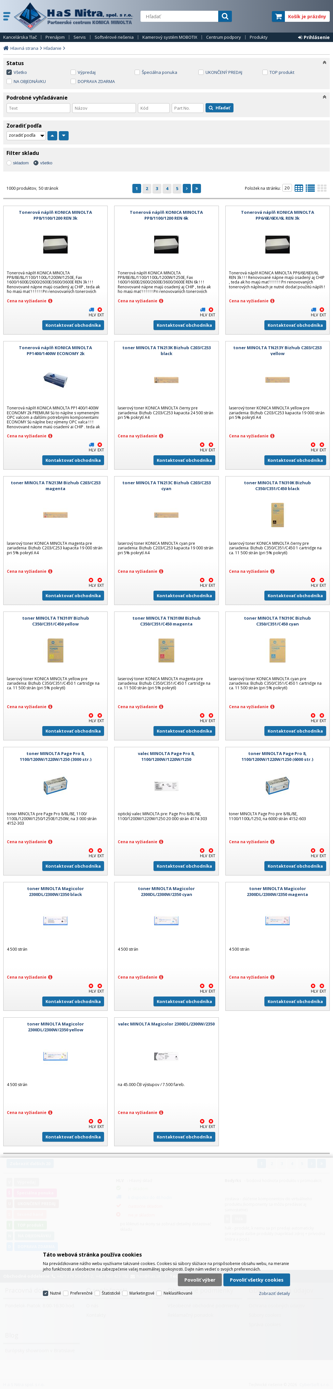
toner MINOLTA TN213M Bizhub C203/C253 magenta (55, 485)
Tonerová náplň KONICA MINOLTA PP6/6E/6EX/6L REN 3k (277, 215)
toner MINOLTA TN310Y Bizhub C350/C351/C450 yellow (55, 621)
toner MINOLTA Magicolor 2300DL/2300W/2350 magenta (277, 891)
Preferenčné (81, 1293)
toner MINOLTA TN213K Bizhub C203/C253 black (166, 350)
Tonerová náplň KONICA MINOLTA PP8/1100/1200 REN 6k (166, 215)
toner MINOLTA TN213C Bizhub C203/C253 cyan (166, 485)
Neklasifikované (178, 1293)
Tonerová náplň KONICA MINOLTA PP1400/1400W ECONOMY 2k (55, 350)
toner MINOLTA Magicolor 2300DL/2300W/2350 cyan (166, 891)
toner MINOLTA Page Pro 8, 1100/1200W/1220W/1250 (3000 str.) (55, 756)
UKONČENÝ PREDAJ (224, 72)
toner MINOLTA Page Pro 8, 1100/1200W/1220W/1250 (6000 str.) (277, 756)
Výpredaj (87, 72)
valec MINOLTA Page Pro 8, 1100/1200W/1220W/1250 (166, 756)
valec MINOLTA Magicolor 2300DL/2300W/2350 (166, 1024)
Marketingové (141, 1293)
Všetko (20, 72)
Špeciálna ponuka (159, 72)
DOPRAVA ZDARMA (96, 81)
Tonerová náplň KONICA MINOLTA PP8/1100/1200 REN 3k (55, 215)
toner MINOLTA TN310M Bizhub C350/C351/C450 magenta (166, 621)
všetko (46, 162)
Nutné (55, 1293)
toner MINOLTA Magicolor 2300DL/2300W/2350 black (55, 891)
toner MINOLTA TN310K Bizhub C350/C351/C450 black (277, 485)
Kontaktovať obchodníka (73, 325)
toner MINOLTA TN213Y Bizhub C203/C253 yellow (277, 350)
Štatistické (111, 1293)
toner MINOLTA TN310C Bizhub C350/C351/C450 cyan (277, 621)
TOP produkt (282, 72)
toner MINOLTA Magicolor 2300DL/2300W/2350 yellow (55, 1027)
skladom (21, 162)
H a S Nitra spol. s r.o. (74, 16)
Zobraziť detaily (274, 1293)
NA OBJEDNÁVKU (30, 81)
